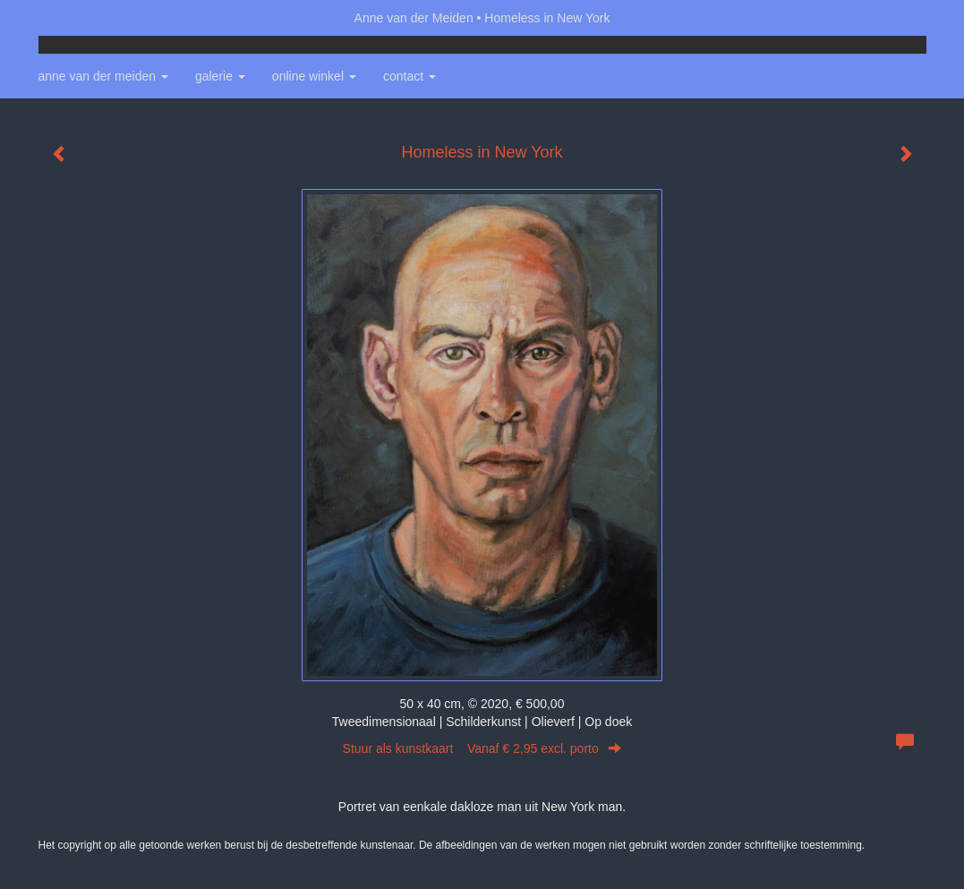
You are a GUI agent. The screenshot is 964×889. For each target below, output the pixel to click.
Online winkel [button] (314, 76)
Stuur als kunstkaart (482, 748)
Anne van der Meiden (413, 18)
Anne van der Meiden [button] (103, 76)
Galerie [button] (220, 76)
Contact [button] (409, 76)
